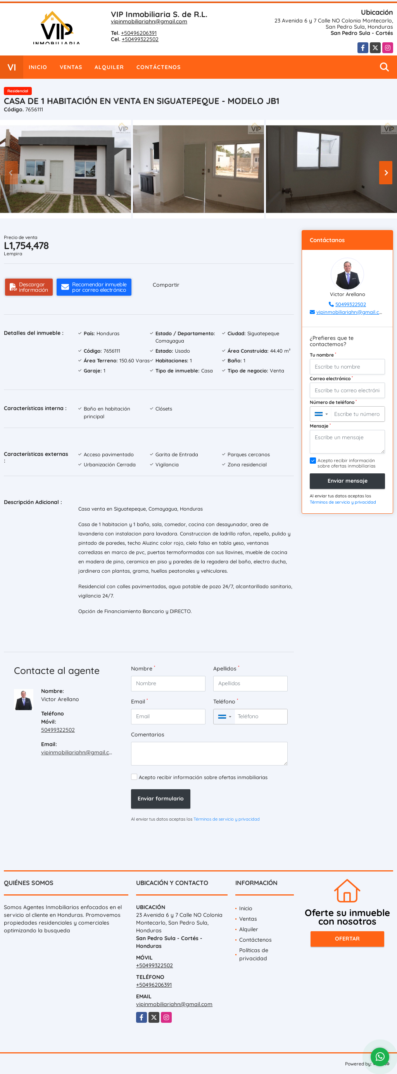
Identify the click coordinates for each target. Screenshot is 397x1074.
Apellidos (226, 668)
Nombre (143, 668)
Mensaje (320, 426)
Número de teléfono (333, 402)
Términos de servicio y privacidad (226, 819)
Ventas (71, 67)
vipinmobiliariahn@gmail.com (149, 21)
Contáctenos (158, 67)
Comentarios (147, 734)
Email (139, 701)
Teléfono (225, 701)
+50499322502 (140, 39)
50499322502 (58, 729)
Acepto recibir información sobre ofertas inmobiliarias (203, 777)
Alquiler (109, 67)
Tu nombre (323, 355)
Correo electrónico (331, 378)
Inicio (38, 67)
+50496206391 (139, 32)
